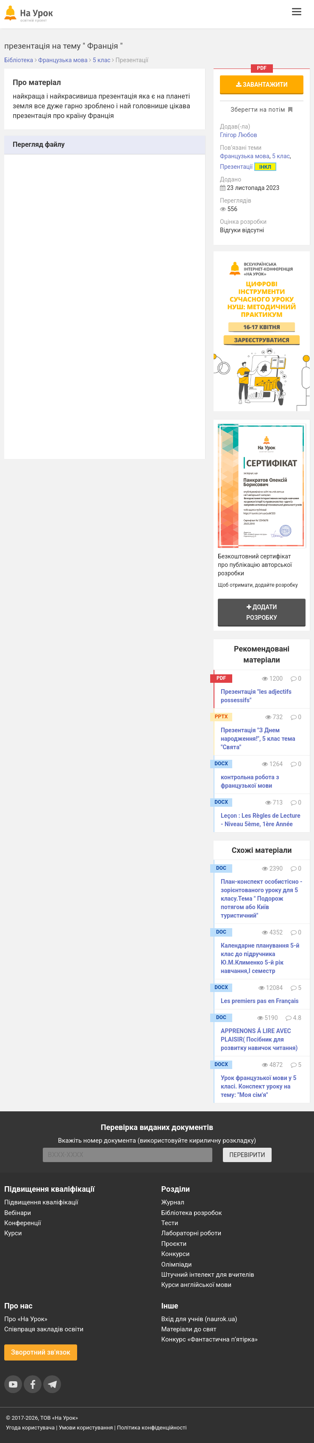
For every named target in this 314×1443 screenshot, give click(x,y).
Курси (13, 1233)
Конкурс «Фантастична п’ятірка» (209, 1339)
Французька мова (245, 156)
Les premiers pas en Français (260, 1001)
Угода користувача (30, 1427)
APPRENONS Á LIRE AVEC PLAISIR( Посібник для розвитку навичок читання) (259, 1039)
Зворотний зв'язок (40, 1352)
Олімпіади (176, 1264)
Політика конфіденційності (151, 1427)
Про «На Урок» (25, 1319)
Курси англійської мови (196, 1285)
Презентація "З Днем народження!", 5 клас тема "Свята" (258, 738)
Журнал (172, 1202)
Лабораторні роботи (191, 1233)
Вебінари (17, 1213)
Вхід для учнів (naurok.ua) (199, 1319)
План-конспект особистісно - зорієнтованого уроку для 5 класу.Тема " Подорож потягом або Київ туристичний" (262, 898)
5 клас (281, 156)
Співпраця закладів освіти (43, 1329)
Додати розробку (261, 612)
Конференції (22, 1223)
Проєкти (174, 1244)
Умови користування (86, 1427)
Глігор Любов (238, 135)
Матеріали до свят (189, 1329)
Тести (169, 1223)
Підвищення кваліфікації (41, 1202)
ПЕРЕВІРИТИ (247, 1155)
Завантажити (262, 84)
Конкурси (175, 1254)
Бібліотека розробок (191, 1213)
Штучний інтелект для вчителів (207, 1274)
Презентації (236, 166)
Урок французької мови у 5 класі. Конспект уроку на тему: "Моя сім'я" (259, 1086)
